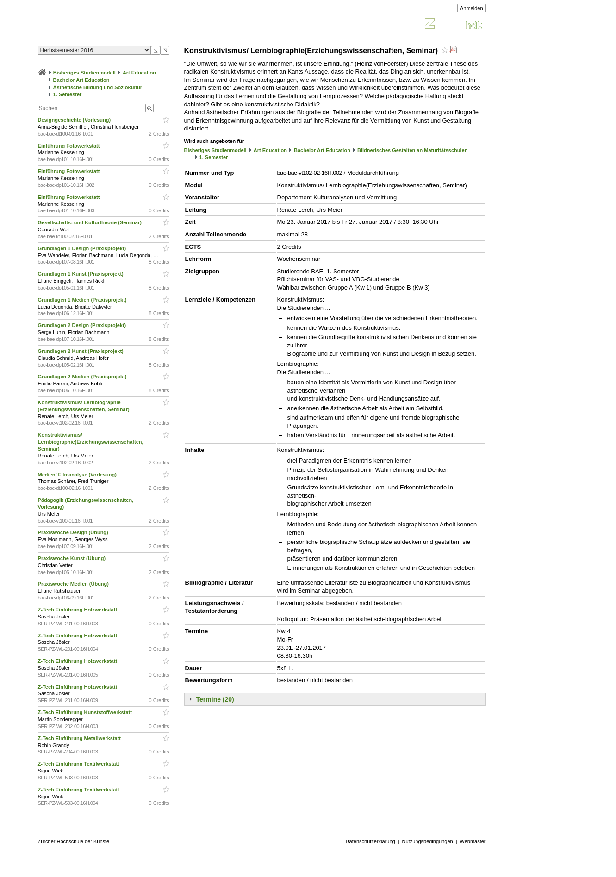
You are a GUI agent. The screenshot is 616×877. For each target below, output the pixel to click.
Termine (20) (215, 699)
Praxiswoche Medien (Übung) (74, 584)
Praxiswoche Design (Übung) (74, 532)
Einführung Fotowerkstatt (69, 145)
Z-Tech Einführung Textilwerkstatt (79, 763)
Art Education (139, 72)
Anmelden (471, 8)
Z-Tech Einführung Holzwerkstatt (78, 609)
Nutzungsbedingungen (427, 841)
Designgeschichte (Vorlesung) (75, 120)
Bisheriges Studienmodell (84, 72)
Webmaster (473, 841)
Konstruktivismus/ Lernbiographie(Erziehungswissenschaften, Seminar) (90, 441)
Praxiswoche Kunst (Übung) (72, 558)
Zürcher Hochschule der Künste (74, 841)
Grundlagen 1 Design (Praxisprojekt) (83, 248)
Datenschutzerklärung (370, 841)
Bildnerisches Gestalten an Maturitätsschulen (412, 150)
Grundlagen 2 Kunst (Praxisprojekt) (81, 351)
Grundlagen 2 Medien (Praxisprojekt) (83, 376)
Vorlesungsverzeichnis (106, 25)
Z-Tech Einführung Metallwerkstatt (80, 738)
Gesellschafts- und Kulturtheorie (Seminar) (90, 222)
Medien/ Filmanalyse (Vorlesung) (78, 474)
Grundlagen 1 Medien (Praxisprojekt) (83, 300)
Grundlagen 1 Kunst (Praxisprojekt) (81, 274)
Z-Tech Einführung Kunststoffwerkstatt (85, 712)
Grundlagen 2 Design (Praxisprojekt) (83, 325)
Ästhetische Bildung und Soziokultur (98, 87)
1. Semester (67, 94)
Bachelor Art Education (81, 80)
